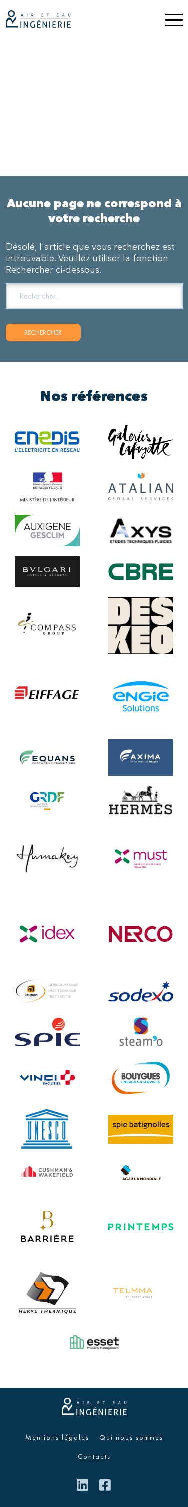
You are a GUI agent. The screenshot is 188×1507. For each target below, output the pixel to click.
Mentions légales (57, 1437)
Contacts (94, 1456)
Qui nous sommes (131, 1437)
